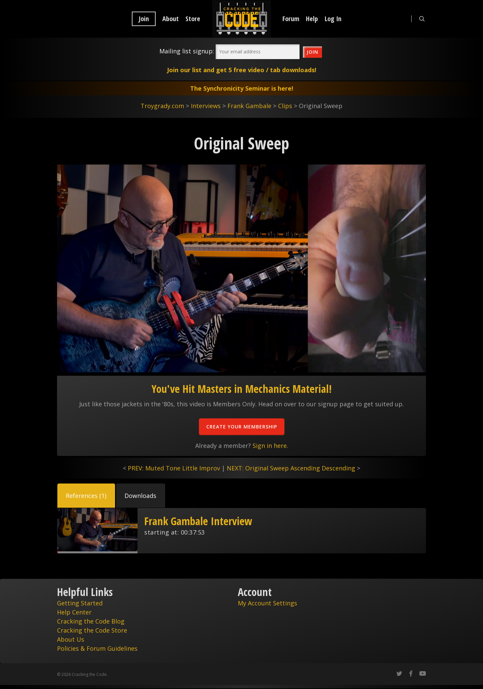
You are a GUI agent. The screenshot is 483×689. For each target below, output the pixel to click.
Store (192, 18)
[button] (86, 496)
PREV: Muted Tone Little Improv (174, 468)
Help (312, 18)
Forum (290, 18)
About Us (70, 639)
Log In (333, 18)
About (170, 18)
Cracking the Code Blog (90, 621)
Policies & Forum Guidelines (97, 648)
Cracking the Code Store (92, 630)
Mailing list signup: (186, 51)
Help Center (74, 612)
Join (144, 18)
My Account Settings (267, 603)
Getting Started (80, 603)
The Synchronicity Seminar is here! (241, 88)
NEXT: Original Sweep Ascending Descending (291, 468)
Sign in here (270, 446)
